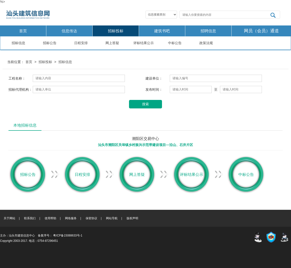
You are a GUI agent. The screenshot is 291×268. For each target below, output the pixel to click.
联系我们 (30, 218)
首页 (23, 31)
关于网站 (9, 218)
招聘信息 (208, 31)
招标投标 (115, 31)
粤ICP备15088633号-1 (67, 235)
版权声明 (132, 218)
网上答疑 (112, 43)
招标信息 (18, 43)
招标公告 (50, 43)
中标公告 (175, 43)
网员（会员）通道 (261, 30)
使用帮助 (50, 218)
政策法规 (206, 43)
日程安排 (81, 43)
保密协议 (91, 218)
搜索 (145, 104)
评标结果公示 (143, 43)
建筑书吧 (162, 31)
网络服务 (71, 218)
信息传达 (69, 31)
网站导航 (112, 218)
